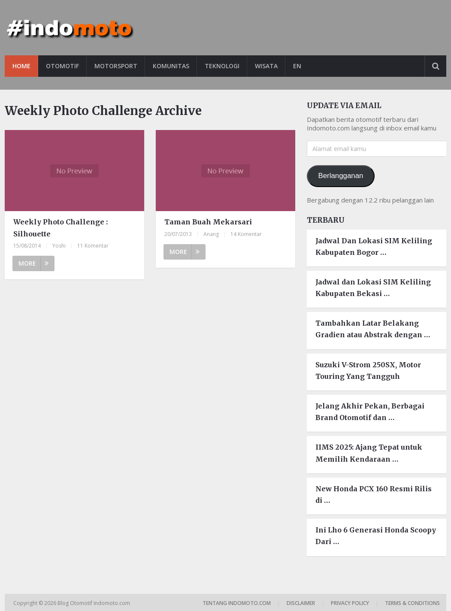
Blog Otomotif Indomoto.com (94, 603)
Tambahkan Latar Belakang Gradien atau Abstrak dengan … (372, 329)
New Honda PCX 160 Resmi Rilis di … (373, 494)
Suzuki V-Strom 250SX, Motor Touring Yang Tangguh (368, 370)
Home (21, 66)
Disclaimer (301, 603)
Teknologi (222, 66)
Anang (211, 234)
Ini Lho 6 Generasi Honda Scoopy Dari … (375, 536)
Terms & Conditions (412, 603)
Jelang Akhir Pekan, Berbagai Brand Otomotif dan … (369, 412)
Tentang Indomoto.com (237, 603)
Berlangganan (340, 176)
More (33, 263)
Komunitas (171, 66)
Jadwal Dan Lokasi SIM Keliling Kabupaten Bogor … (373, 246)
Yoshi (59, 245)
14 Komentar (246, 234)
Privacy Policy (350, 603)
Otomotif (62, 66)
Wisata (266, 66)
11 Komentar (93, 245)
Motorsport (115, 66)
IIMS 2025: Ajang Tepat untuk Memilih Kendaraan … (368, 453)
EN (297, 66)
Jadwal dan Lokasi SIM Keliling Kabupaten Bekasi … (373, 288)
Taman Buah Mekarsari (208, 222)
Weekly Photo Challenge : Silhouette (60, 228)
